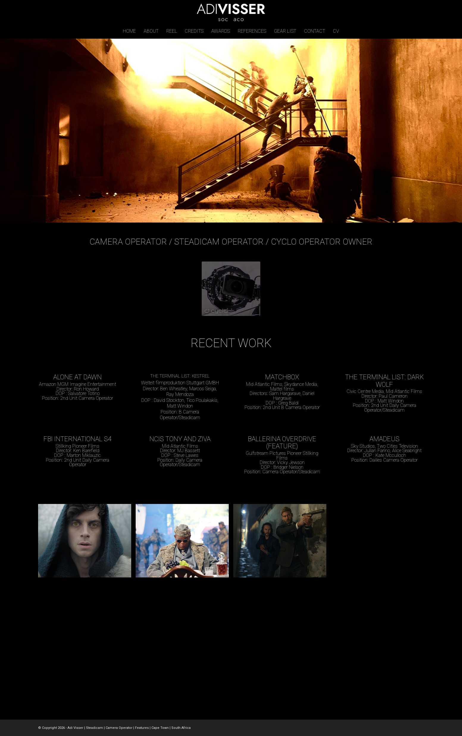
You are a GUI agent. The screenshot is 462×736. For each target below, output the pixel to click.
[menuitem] (129, 31)
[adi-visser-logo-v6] (231, 12)
